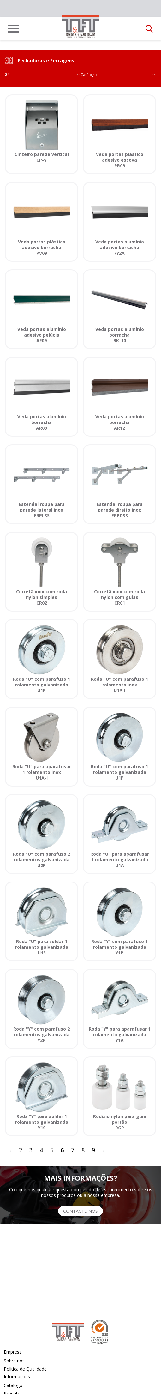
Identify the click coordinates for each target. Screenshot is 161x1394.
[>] (103, 1150)
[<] (10, 1150)
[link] (80, 26)
